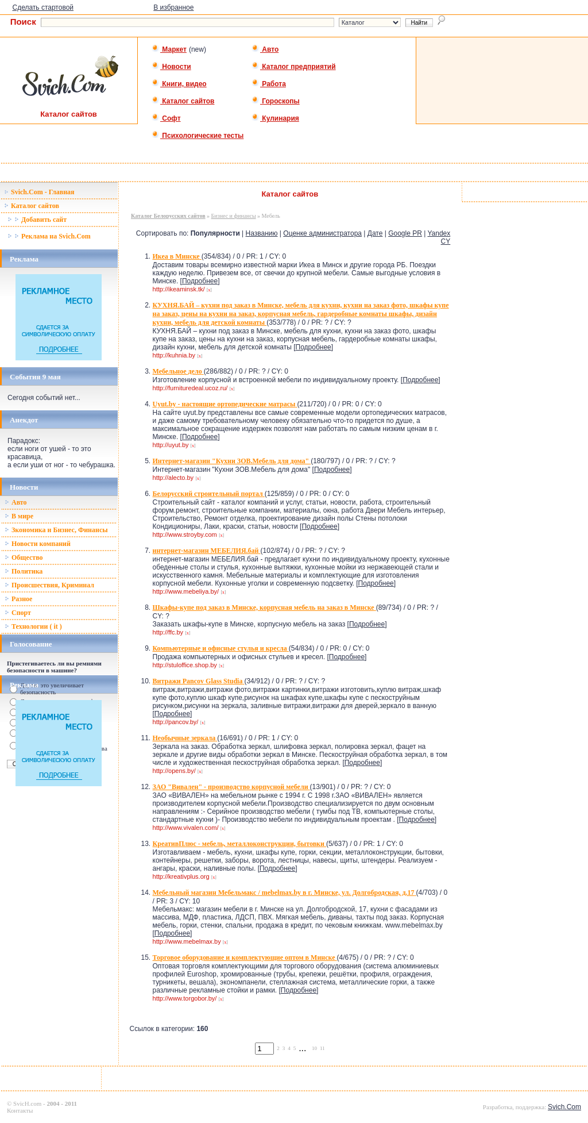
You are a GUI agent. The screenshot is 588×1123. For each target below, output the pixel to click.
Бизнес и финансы (233, 216)
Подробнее (200, 281)
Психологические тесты (197, 136)
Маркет (169, 49)
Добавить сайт (37, 220)
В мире (19, 516)
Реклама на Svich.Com (49, 236)
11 (322, 1048)
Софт (166, 118)
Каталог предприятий (294, 67)
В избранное (173, 7)
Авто (265, 49)
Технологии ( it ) (33, 626)
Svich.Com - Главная (39, 192)
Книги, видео (179, 84)
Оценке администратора (322, 233)
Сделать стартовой (43, 7)
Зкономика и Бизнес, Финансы (56, 530)
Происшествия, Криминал (49, 585)
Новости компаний (38, 544)
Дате (375, 233)
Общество (24, 557)
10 (314, 1048)
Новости (171, 67)
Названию (262, 233)
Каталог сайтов (183, 101)
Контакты (20, 1110)
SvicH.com (27, 1103)
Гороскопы (276, 101)
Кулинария (275, 118)
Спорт (18, 613)
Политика (23, 571)
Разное (18, 599)
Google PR (405, 233)
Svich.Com (564, 1107)
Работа (269, 84)
